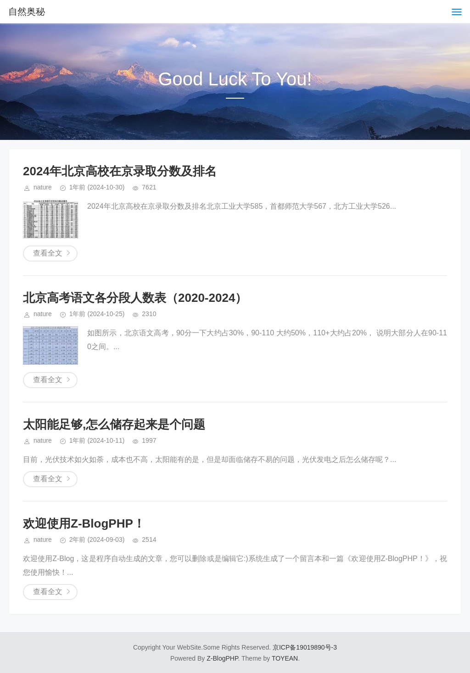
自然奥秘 (26, 11)
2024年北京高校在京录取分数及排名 (120, 171)
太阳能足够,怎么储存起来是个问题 (114, 424)
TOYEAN (285, 658)
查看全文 (47, 253)
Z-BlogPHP (222, 658)
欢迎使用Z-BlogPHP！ (84, 523)
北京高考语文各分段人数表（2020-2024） (135, 298)
